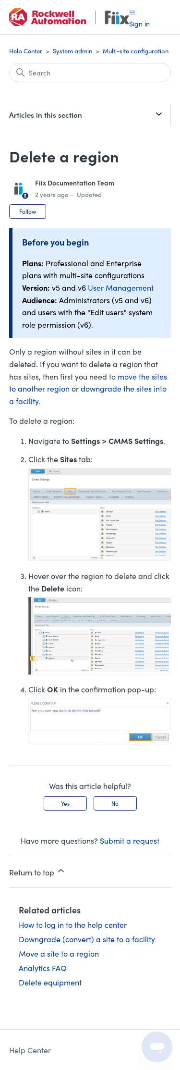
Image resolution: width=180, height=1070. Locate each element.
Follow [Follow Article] (27, 211)
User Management (121, 287)
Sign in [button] (139, 23)
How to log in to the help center (73, 924)
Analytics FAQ (43, 967)
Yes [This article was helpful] (65, 803)
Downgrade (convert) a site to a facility (87, 939)
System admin (72, 50)
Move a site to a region (59, 953)
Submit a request (129, 840)
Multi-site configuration (135, 50)
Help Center (25, 50)
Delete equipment (50, 982)
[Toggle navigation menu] (132, 11)
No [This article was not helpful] (115, 803)
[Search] (90, 72)
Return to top (37, 871)
